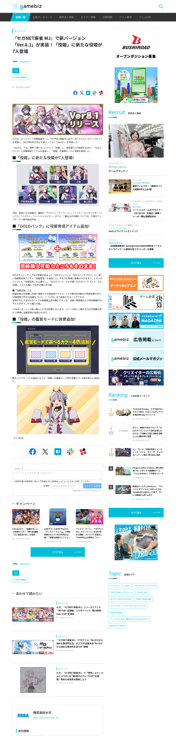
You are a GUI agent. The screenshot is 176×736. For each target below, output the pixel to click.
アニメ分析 (145, 17)
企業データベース (42, 17)
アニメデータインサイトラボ (145, 585)
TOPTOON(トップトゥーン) (121, 592)
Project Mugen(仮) (143, 599)
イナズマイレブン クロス (119, 585)
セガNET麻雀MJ (20, 77)
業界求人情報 (66, 17)
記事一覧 (20, 17)
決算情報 (107, 17)
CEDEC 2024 (142, 592)
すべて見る (58, 564)
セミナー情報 (88, 17)
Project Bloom (116, 612)
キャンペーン (20, 30)
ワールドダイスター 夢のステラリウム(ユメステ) (129, 619)
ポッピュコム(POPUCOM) (120, 599)
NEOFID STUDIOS (117, 625)
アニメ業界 (125, 17)
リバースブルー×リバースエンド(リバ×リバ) (127, 605)
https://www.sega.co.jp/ (45, 729)
